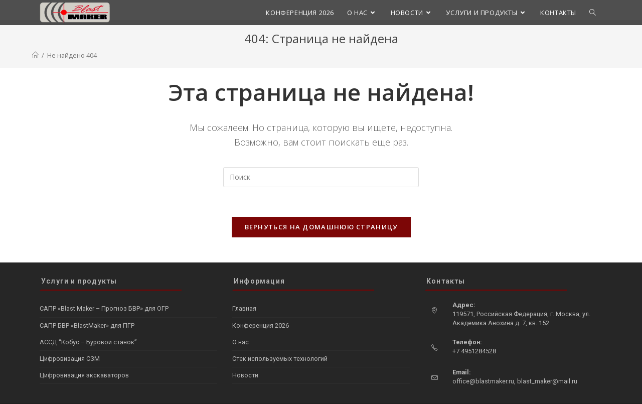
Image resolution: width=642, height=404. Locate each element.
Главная (244, 289)
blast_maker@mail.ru (547, 361)
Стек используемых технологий (280, 338)
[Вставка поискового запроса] (321, 177)
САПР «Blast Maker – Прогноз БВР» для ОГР (104, 289)
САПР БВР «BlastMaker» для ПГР (87, 305)
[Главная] (35, 55)
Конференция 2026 (260, 305)
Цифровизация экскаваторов (84, 355)
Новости (245, 355)
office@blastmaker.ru (483, 361)
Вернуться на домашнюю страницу (321, 227)
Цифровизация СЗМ (70, 338)
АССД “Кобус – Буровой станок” (88, 322)
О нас (240, 322)
